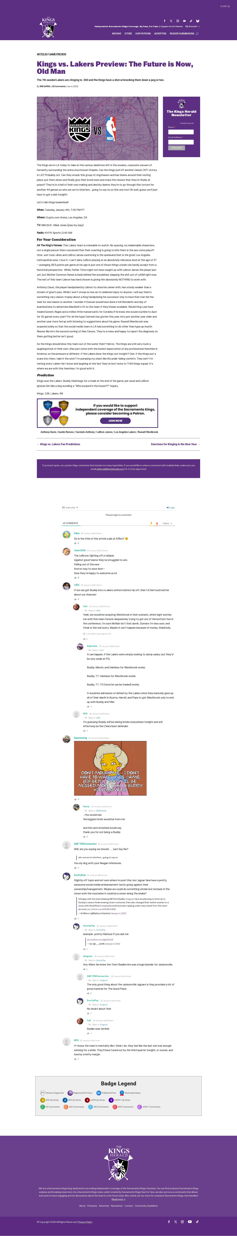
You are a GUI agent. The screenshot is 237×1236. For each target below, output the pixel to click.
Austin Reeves (66, 432)
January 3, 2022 (112, 944)
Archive (116, 34)
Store (128, 34)
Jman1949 (80, 550)
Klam (77, 533)
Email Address (176, 137)
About (82, 1206)
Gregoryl (87, 956)
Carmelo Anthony (85, 432)
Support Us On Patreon (172, 26)
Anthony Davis (48, 432)
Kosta (86, 807)
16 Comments (59, 86)
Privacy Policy (85, 1222)
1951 (77, 585)
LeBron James (104, 432)
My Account (191, 26)
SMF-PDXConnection (85, 844)
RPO (85, 714)
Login (171, 508)
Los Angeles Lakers (125, 432)
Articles (42, 54)
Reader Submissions (182, 34)
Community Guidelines (146, 1206)
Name (172, 127)
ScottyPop (80, 875)
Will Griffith (45, 86)
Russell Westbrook (148, 432)
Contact (129, 1206)
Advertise (160, 34)
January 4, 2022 (118, 913)
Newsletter (117, 1206)
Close (223, 6)
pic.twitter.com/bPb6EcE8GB (102, 909)
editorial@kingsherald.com (110, 469)
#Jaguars (130, 899)
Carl (85, 606)
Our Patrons (143, 34)
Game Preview (57, 54)
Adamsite (92, 646)
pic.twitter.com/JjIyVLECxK (100, 940)
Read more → (118, 1199)
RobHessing (80, 738)
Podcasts (92, 1206)
